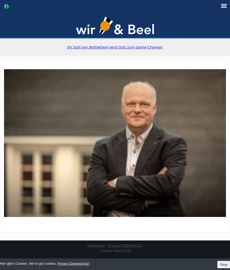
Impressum (96, 245)
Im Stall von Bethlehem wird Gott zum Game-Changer (115, 47)
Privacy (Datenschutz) (125, 245)
